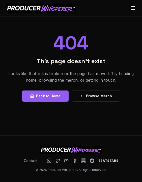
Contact (31, 160)
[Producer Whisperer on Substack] (83, 160)
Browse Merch (96, 96)
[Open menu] (133, 8)
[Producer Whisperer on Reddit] (92, 160)
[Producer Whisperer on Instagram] (49, 160)
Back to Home (45, 96)
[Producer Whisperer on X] (57, 160)
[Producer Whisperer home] (41, 8)
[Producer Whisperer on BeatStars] (108, 161)
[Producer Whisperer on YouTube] (66, 160)
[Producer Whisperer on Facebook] (75, 160)
